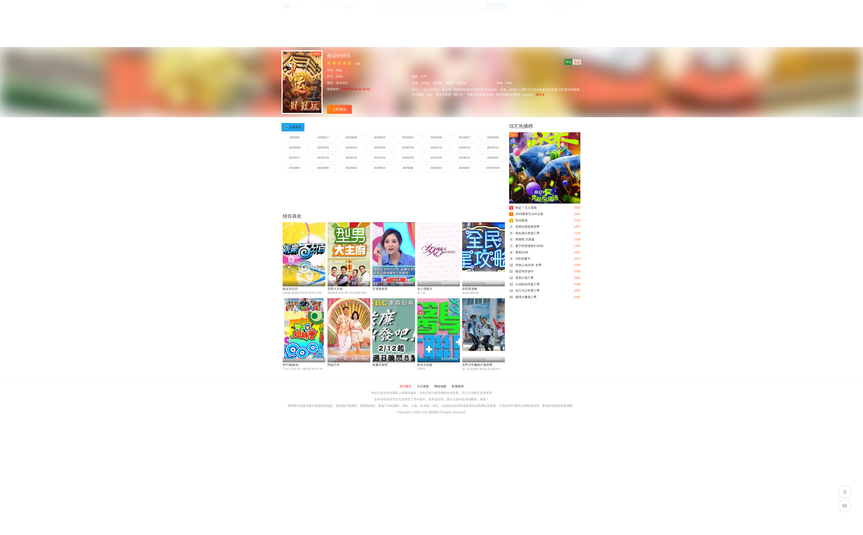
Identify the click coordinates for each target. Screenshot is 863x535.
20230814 (379, 167)
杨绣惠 (437, 83)
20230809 (323, 167)
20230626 (436, 137)
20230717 (294, 157)
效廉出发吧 (379, 364)
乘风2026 (518, 252)
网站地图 (440, 386)
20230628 (493, 137)
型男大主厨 (335, 288)
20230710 (436, 147)
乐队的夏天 (520, 258)
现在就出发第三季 (524, 233)
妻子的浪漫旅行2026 (526, 246)
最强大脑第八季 (523, 297)
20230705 (379, 147)
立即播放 (339, 109)
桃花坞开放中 (521, 271)
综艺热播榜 (521, 126)
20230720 (351, 157)
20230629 (294, 147)
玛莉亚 (461, 83)
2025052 (295, 137)
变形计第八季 (521, 277)
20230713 (493, 147)
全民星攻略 (469, 288)
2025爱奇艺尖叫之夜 (526, 214)
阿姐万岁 (334, 364)
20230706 (408, 147)
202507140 (492, 167)
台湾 (424, 76)
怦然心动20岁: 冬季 (525, 265)
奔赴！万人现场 (523, 207)
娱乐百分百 (290, 288)
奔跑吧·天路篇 (521, 239)
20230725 (408, 157)
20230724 (379, 157)
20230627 (464, 137)
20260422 (436, 167)
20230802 (493, 157)
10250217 (323, 137)
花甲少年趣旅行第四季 (477, 364)
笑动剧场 (518, 220)
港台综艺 (342, 83)
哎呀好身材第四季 (524, 226)
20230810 (351, 167)
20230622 (408, 137)
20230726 (436, 157)
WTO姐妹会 (291, 364)
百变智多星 (379, 288)
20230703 (323, 147)
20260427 (464, 167)
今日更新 (423, 386)
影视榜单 (458, 386)
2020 (339, 76)
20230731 (464, 157)
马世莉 (449, 83)
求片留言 (405, 386)
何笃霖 (425, 83)
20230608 (351, 137)
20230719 (323, 157)
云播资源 (295, 127)
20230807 (294, 167)
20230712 (464, 147)
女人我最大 (424, 288)
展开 (540, 94)
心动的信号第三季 (524, 284)
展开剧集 (408, 167)
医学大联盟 (424, 364)
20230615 (379, 137)
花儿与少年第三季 (524, 290)
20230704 (351, 147)
